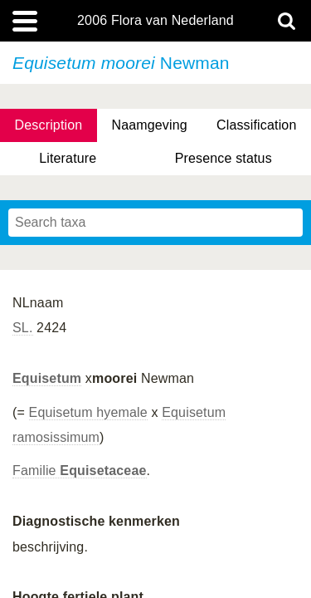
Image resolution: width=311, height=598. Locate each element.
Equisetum (46, 378)
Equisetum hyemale (88, 412)
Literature (67, 158)
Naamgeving (149, 125)
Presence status (223, 158)
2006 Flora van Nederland (155, 20)
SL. (22, 328)
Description (49, 125)
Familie (79, 470)
